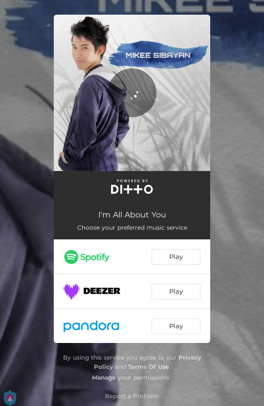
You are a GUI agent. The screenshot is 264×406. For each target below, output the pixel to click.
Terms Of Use (148, 366)
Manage (104, 377)
